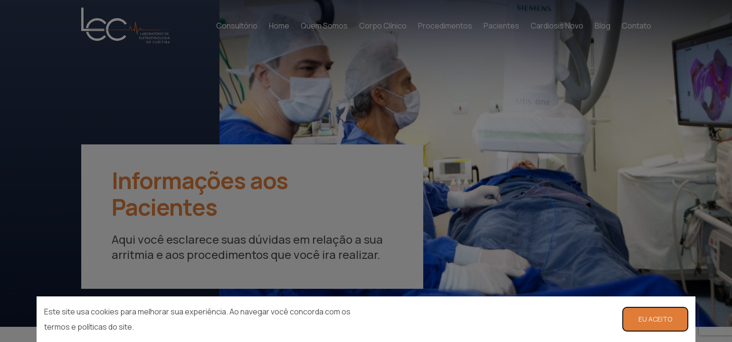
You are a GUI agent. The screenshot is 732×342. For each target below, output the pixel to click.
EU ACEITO (655, 318)
